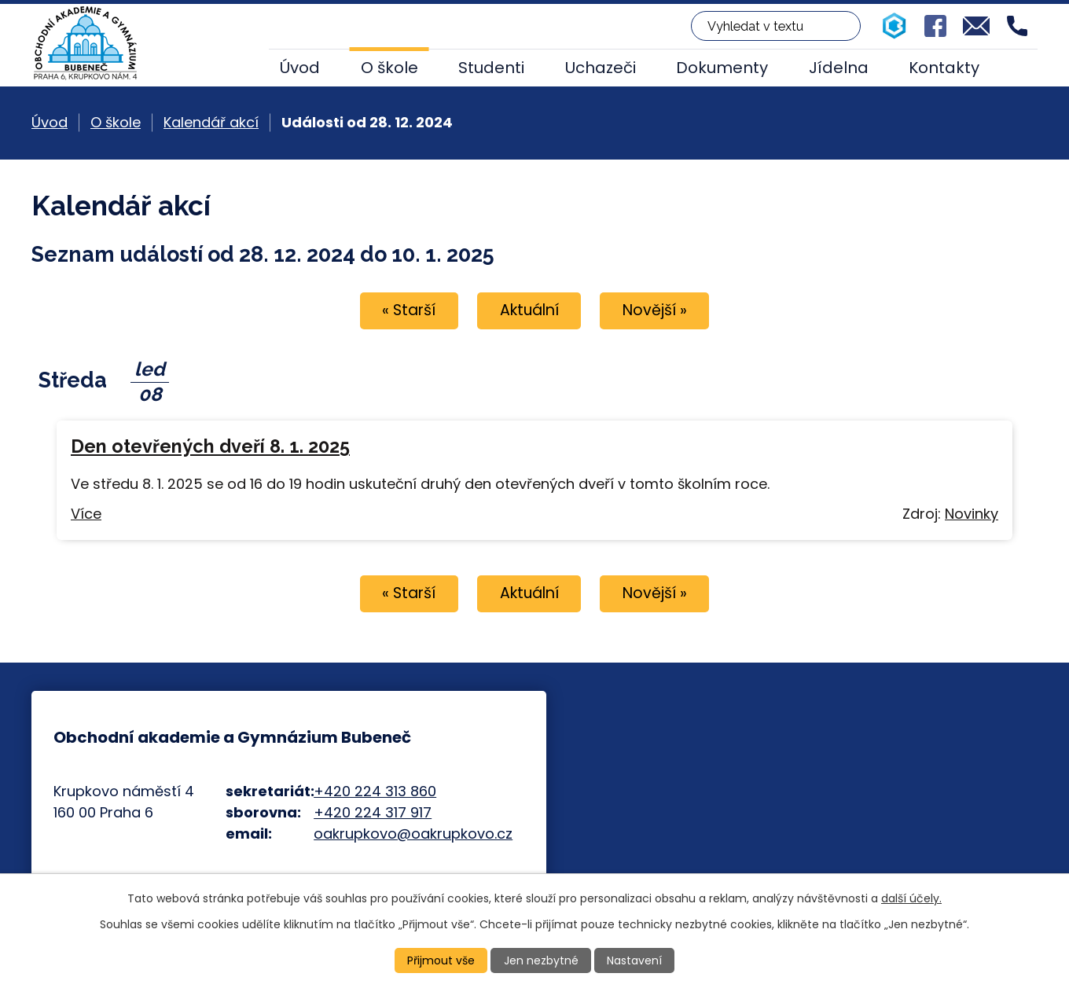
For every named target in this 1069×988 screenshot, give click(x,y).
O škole (389, 68)
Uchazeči (600, 68)
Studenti (491, 68)
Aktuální (529, 310)
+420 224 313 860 (375, 791)
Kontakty (944, 68)
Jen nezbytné (541, 960)
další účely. (911, 898)
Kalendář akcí (211, 122)
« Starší (408, 310)
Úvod (300, 68)
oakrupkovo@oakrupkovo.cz (413, 833)
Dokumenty (722, 68)
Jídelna (839, 68)
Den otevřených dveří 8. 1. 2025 (210, 446)
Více (86, 513)
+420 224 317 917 (373, 812)
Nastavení (634, 960)
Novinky (971, 513)
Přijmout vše (441, 960)
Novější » (655, 310)
